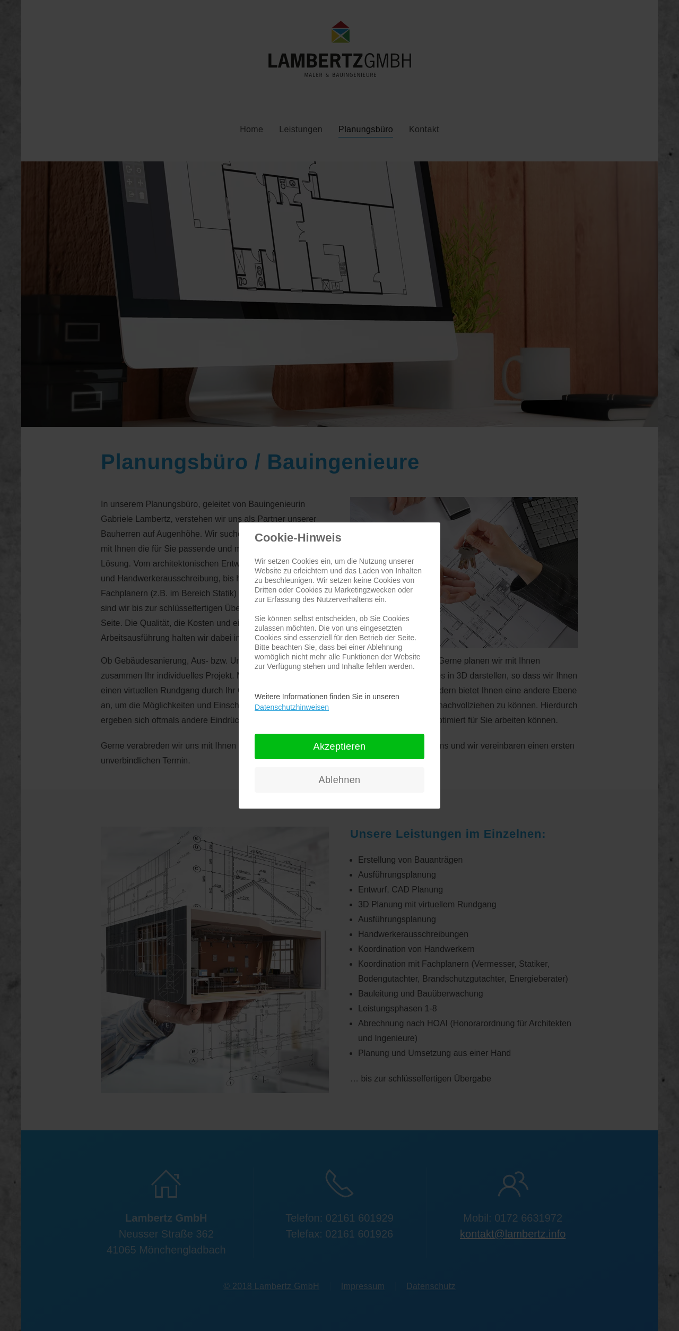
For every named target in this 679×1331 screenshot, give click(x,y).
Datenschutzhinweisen (292, 707)
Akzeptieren (340, 746)
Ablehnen (340, 780)
